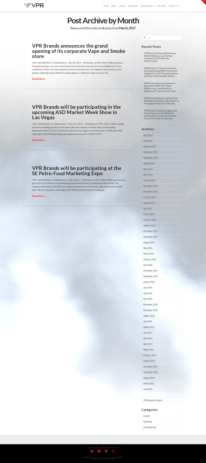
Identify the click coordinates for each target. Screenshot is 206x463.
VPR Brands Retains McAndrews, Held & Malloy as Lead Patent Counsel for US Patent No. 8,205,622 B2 (160, 57)
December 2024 (150, 152)
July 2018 (147, 321)
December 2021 (150, 231)
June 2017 (147, 332)
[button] (203, 2)
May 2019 (147, 299)
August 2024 (149, 163)
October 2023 (149, 197)
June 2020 (147, 265)
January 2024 (149, 180)
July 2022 (147, 208)
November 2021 (150, 236)
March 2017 (148, 349)
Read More (38, 78)
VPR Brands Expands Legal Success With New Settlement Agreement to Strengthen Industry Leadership (161, 101)
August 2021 (149, 242)
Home (89, 447)
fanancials (147, 421)
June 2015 (147, 389)
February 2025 (149, 146)
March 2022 (148, 214)
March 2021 (148, 253)
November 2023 (150, 191)
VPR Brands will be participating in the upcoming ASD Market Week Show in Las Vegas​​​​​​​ (76, 112)
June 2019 (147, 293)
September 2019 (150, 276)
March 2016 (148, 383)
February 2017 (149, 355)
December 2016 (150, 366)
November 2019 (150, 270)
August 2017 (149, 327)
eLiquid (146, 416)
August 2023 (149, 203)
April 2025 (148, 141)
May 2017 (147, 338)
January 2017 (149, 361)
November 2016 (150, 372)
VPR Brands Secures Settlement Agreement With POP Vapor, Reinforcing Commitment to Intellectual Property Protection (160, 87)
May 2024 (147, 169)
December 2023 (150, 186)
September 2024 (150, 157)
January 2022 (149, 225)
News (96, 447)
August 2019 (149, 282)
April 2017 (148, 344)
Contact (115, 447)
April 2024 (148, 174)
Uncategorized (149, 427)
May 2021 (147, 248)
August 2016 (149, 378)
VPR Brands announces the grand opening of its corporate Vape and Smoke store (78, 51)
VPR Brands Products (152, 400)
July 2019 (147, 287)
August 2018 (149, 315)
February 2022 (149, 220)
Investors (105, 447)
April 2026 (148, 135)
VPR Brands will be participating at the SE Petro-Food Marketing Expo (76, 170)
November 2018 (150, 310)
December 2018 (150, 304)
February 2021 (149, 259)
